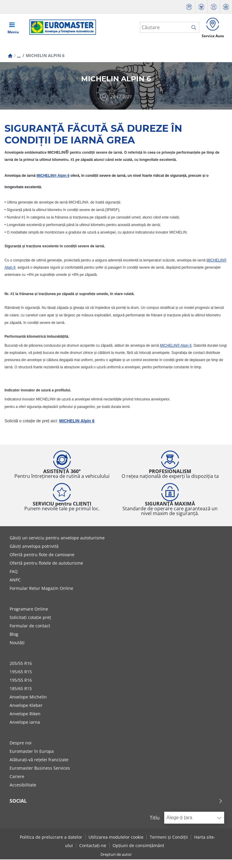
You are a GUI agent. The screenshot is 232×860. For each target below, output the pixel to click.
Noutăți (17, 643)
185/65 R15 (21, 689)
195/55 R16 (21, 681)
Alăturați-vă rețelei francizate (39, 760)
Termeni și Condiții (169, 837)
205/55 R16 (21, 664)
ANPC (15, 581)
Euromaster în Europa (32, 752)
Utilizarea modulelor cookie (116, 837)
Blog (14, 635)
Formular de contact (30, 626)
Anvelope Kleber (26, 706)
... (19, 56)
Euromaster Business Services (40, 769)
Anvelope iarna (25, 723)
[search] (193, 28)
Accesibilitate (23, 786)
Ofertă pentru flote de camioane (42, 555)
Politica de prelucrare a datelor (51, 837)
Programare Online (29, 610)
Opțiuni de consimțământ (138, 846)
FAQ (14, 572)
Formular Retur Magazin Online (41, 589)
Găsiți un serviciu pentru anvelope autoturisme (57, 539)
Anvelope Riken (25, 714)
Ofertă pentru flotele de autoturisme (46, 564)
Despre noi (21, 744)
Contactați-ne (92, 846)
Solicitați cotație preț (30, 618)
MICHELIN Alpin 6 (77, 421)
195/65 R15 (21, 672)
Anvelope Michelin (28, 698)
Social (116, 801)
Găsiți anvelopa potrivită (34, 547)
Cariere (17, 777)
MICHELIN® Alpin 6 (53, 176)
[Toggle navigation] (13, 28)
